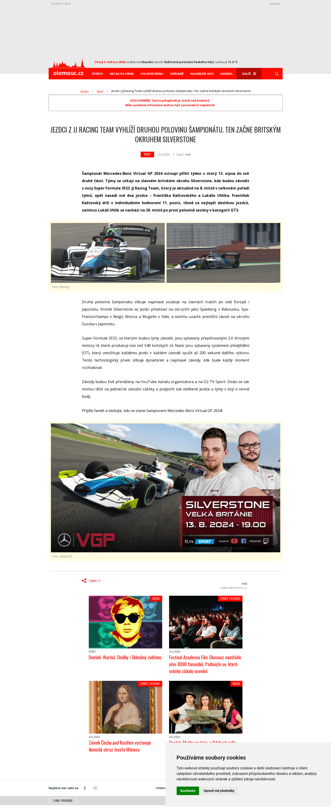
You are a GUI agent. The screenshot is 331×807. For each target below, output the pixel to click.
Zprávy (97, 74)
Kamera (226, 74)
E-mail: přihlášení (62, 802)
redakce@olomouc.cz (233, 587)
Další (249, 74)
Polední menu (152, 74)
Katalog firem (122, 74)
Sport (100, 91)
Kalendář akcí (202, 74)
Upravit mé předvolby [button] (219, 791)
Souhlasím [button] (188, 791)
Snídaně (177, 74)
